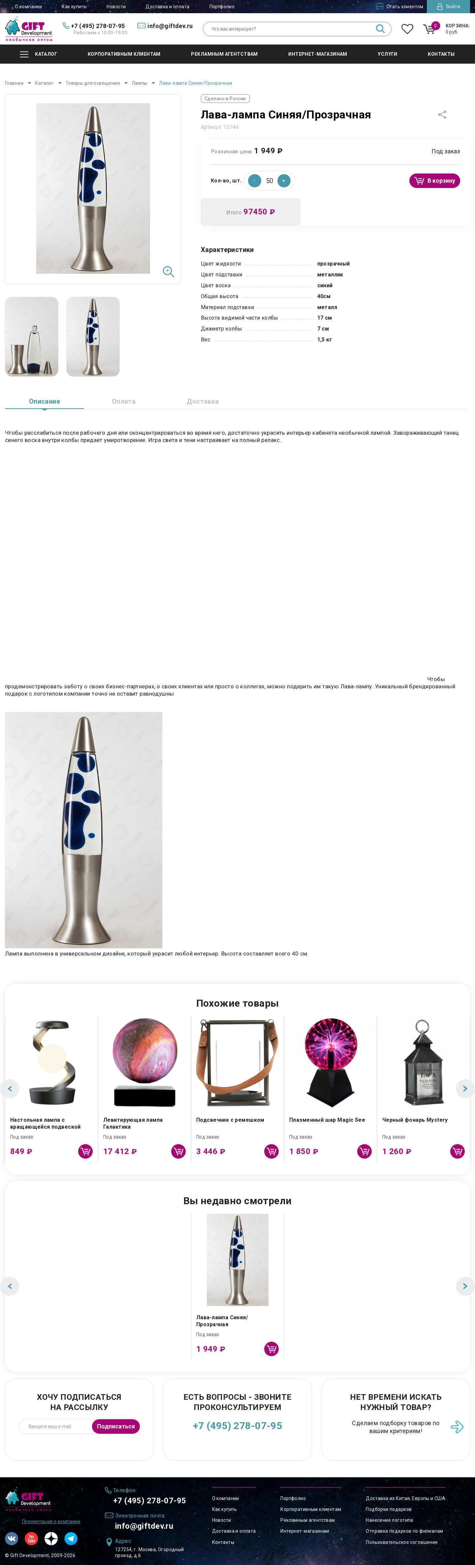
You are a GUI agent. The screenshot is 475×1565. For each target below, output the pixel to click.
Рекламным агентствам (307, 1520)
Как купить (74, 6)
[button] (284, 180)
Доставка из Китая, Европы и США (405, 1498)
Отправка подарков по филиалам (404, 1531)
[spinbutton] (269, 180)
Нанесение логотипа (389, 1520)
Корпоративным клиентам (310, 1509)
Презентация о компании (51, 1521)
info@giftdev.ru (144, 1526)
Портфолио (222, 6)
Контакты (223, 1542)
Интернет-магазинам (304, 1531)
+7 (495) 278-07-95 (237, 1425)
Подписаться (116, 1426)
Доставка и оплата (167, 6)
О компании (28, 6)
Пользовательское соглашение (402, 1542)
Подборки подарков (389, 1509)
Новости (116, 6)
